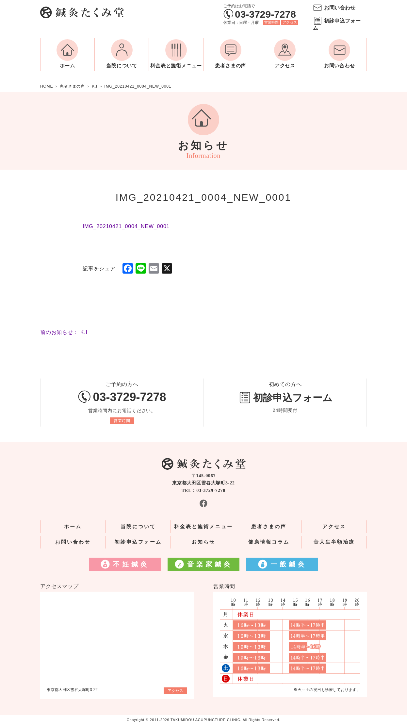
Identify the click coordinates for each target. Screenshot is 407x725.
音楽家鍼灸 (210, 564)
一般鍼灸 (288, 564)
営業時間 (271, 22)
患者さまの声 (230, 65)
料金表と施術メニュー (176, 65)
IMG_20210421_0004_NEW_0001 (126, 226)
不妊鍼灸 (131, 564)
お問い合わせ (339, 7)
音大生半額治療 (334, 542)
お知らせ (203, 542)
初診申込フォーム (337, 24)
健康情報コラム (268, 542)
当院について (121, 65)
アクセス (290, 22)
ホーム (67, 65)
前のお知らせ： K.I (64, 332)
